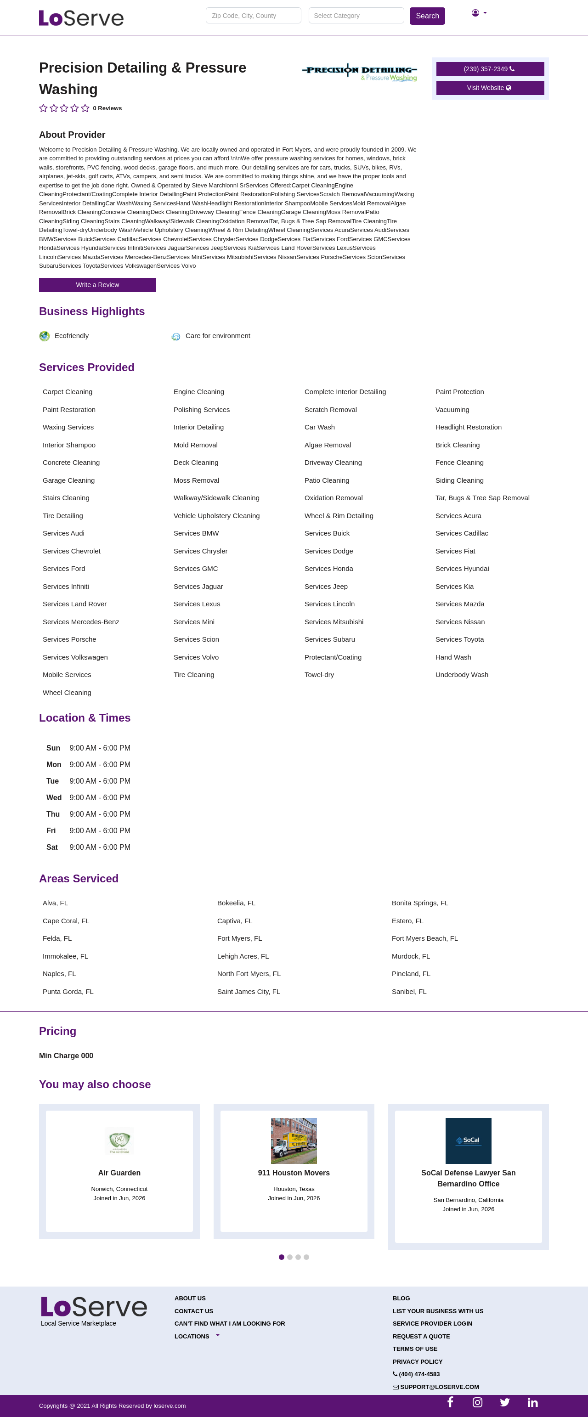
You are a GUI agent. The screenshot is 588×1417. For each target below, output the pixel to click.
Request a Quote (421, 1336)
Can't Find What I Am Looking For (230, 1323)
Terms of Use (415, 1348)
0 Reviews (107, 108)
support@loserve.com (436, 1386)
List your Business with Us (438, 1311)
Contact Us (194, 1311)
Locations (192, 1336)
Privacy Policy (418, 1361)
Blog (401, 1298)
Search (427, 16)
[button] (281, 1257)
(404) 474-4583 (416, 1374)
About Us (190, 1298)
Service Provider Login (432, 1323)
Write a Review (97, 284)
